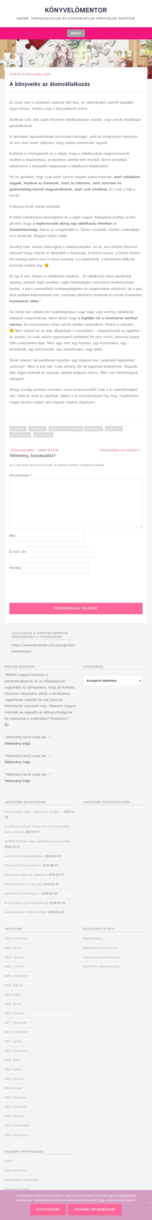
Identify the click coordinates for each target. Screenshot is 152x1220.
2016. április (13, 1069)
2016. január (13, 1088)
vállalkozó (43, 435)
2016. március (14, 1079)
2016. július (12, 1060)
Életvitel (18, 429)
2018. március (14, 1013)
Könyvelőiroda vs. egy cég (23, 884)
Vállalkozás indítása (66, 429)
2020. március (15, 966)
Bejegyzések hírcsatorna (100, 948)
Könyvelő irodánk (17, 1189)
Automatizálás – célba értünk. (35, 450)
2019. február (14, 985)
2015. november (16, 1106)
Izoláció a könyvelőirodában (24, 856)
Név (12, 535)
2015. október (14, 1116)
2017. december (16, 1022)
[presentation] (44, 587)
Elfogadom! (48, 1209)
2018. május (13, 994)
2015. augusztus (16, 1135)
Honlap (15, 567)
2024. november (16, 938)
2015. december (16, 1097)
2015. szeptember (17, 1125)
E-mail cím (17, 551)
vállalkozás (20, 435)
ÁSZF (8, 1161)
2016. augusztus (16, 1051)
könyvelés (93, 429)
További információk (95, 1209)
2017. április (13, 1041)
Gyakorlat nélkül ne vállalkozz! (26, 875)
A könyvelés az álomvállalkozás (27, 903)
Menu (76, 33)
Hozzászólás (20, 475)
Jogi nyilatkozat (16, 1170)
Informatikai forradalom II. (23, 865)
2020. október (15, 957)
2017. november (16, 1032)
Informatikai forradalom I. (120, 450)
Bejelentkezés (93, 938)
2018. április (13, 1004)
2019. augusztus (16, 976)
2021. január (13, 948)
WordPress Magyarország (101, 966)
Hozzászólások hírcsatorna (102, 957)
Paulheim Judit (38, 74)
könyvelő (113, 429)
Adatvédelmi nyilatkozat (22, 1180)
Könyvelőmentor (76, 10)
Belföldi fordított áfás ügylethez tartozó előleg (38, 841)
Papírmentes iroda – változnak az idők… (33, 812)
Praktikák (37, 429)
